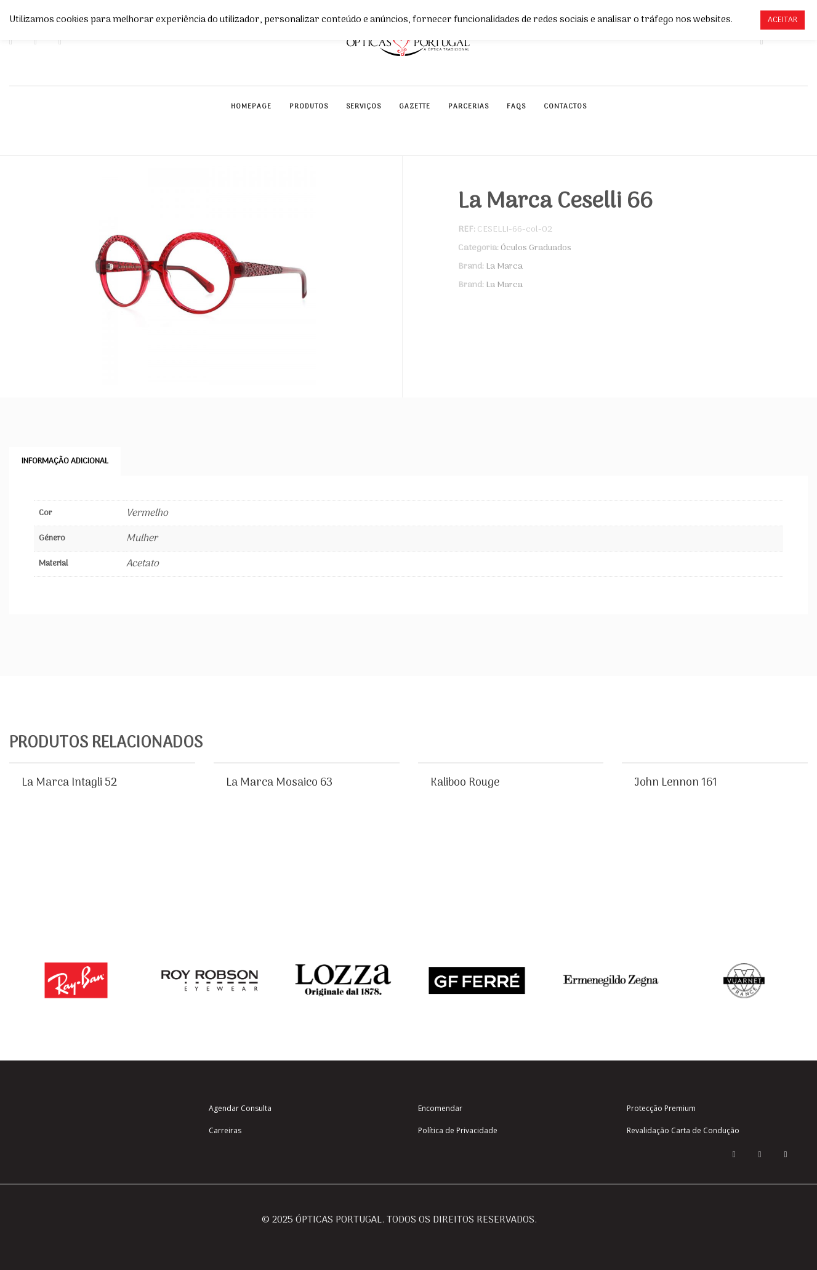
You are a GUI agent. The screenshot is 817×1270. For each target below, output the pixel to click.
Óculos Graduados (536, 248)
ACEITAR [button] (782, 20)
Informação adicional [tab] (65, 461)
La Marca (504, 266)
